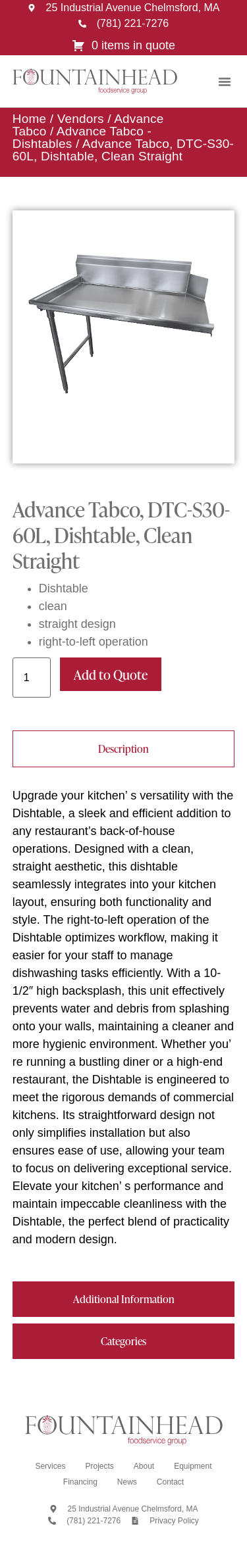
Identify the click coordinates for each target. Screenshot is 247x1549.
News (127, 1482)
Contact (170, 1482)
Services (50, 1466)
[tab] (124, 748)
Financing (80, 1482)
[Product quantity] (32, 677)
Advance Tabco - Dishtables (82, 137)
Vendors (80, 119)
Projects (99, 1466)
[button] (224, 81)
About (144, 1466)
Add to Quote (111, 674)
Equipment (192, 1466)
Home (29, 119)
